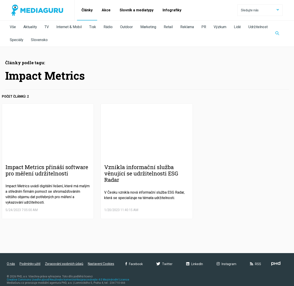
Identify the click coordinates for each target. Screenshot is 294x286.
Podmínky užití (30, 263)
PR (203, 27)
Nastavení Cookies (101, 263)
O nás (11, 263)
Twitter (164, 264)
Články (87, 10)
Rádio (108, 27)
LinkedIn (194, 264)
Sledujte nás (260, 10)
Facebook (134, 264)
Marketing (148, 27)
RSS (255, 264)
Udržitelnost (258, 27)
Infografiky (172, 10)
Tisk (92, 27)
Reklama (187, 27)
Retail (168, 27)
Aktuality (30, 27)
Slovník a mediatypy (136, 10)
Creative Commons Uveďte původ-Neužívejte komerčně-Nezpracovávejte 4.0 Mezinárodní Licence (68, 279)
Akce (106, 10)
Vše (13, 27)
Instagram (226, 264)
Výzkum (220, 27)
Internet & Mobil (69, 27)
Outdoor (126, 27)
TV (46, 27)
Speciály (16, 40)
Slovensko (39, 40)
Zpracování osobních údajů (64, 263)
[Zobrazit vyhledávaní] (277, 34)
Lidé (237, 27)
